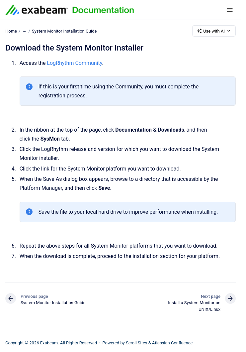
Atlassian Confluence (172, 342)
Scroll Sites (136, 342)
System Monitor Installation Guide (64, 30)
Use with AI (214, 31)
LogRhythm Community (74, 63)
